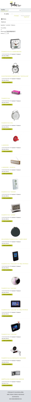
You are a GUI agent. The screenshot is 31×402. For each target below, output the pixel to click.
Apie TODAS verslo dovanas (15, 394)
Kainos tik (19, 78)
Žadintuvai (13, 25)
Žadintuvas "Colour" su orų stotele (15, 310)
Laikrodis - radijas (8, 167)
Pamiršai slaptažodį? (25, 15)
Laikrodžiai (8, 25)
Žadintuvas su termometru (11, 51)
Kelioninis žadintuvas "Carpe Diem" (14, 239)
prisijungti (13, 78)
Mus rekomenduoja (15, 399)
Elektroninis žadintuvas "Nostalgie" (15, 76)
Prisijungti (16, 15)
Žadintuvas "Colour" (9, 334)
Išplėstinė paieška (4, 11)
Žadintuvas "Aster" (9, 215)
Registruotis (26, 17)
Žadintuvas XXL (7, 123)
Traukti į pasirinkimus (7, 57)
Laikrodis (5, 145)
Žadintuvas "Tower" (9, 192)
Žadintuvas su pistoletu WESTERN (14, 358)
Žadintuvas (6, 98)
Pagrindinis (3, 25)
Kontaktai (15, 396)
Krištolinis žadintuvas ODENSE (13, 379)
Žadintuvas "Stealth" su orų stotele (15, 263)
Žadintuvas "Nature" (9, 288)
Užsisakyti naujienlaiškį (15, 392)
